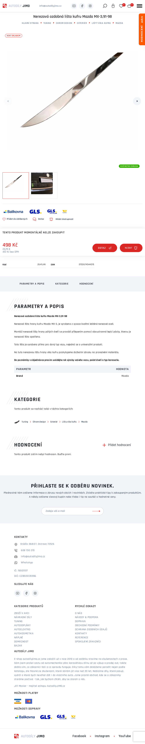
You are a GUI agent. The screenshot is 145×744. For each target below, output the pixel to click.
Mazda (119, 23)
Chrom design (64, 23)
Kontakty (81, 633)
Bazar (18, 645)
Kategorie (62, 284)
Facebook (79, 736)
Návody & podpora (86, 617)
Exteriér (82, 23)
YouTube (125, 736)
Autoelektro (22, 629)
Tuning (47, 23)
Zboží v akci (21, 613)
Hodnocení (86, 284)
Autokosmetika (23, 633)
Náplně (18, 637)
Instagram (102, 736)
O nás (78, 613)
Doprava (80, 621)
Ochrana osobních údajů (91, 629)
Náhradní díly (23, 617)
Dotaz (105, 248)
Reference (81, 637)
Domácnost (21, 641)
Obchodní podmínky (87, 625)
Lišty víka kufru (101, 23)
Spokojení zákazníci (88, 641)
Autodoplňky (22, 625)
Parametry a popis (32, 284)
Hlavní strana (30, 23)
